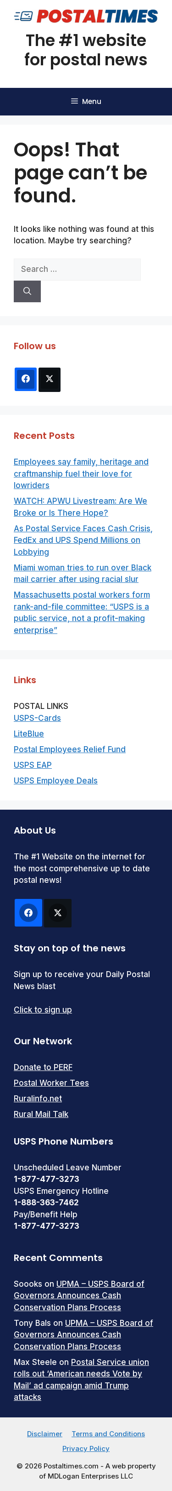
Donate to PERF (43, 1067)
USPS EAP (33, 765)
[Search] (27, 292)
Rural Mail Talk (41, 1114)
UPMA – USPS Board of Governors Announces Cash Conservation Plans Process (79, 1295)
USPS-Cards (37, 718)
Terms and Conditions (108, 1433)
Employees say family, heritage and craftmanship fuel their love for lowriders (81, 473)
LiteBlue (29, 733)
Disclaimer (44, 1433)
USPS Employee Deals (56, 780)
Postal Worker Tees (51, 1083)
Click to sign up (43, 1009)
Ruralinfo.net (38, 1098)
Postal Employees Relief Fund (70, 749)
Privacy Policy (86, 1448)
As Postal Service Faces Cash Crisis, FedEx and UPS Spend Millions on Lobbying (83, 540)
